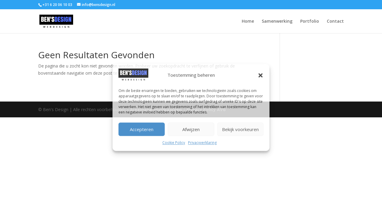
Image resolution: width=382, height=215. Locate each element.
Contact (335, 21)
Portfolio (309, 21)
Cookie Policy (173, 142)
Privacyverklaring (202, 142)
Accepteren (141, 129)
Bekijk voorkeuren (240, 129)
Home (248, 21)
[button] (261, 76)
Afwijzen (191, 129)
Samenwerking (277, 21)
